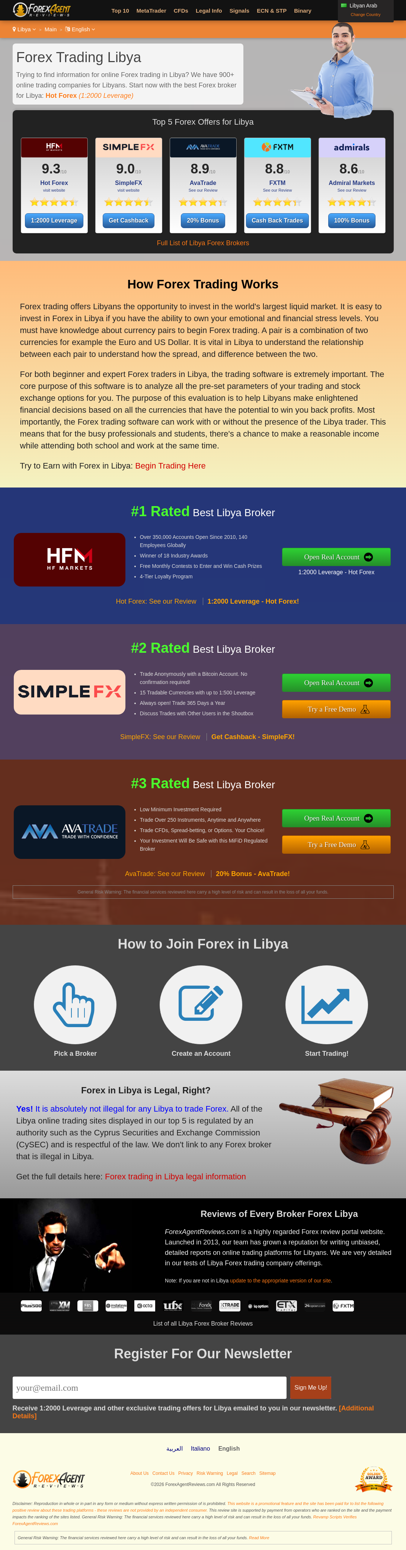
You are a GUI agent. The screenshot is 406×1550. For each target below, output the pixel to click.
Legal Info (209, 10)
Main (51, 29)
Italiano (200, 1448)
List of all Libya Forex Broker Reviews (203, 1323)
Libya (24, 29)
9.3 (51, 168)
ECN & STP (272, 10)
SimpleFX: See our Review (160, 740)
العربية (174, 1448)
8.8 (274, 168)
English (80, 29)
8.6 (348, 168)
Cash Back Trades (277, 220)
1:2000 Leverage (54, 220)
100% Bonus (352, 220)
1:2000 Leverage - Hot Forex (340, 572)
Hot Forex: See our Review (156, 605)
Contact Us (164, 1473)
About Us (139, 1473)
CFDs (181, 10)
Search (249, 1473)
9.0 (125, 168)
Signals (239, 10)
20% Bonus (203, 220)
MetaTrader (151, 10)
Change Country (365, 14)
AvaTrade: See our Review (165, 877)
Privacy (185, 1473)
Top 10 (120, 10)
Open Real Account (335, 557)
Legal (232, 1473)
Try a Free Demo (336, 708)
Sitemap (267, 1473)
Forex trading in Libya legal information (170, 1174)
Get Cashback (128, 220)
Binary (302, 10)
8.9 (200, 168)
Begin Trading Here (168, 462)
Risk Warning (209, 1473)
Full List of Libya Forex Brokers (203, 243)
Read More (259, 1537)
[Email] (150, 1388)
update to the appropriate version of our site (284, 1279)
